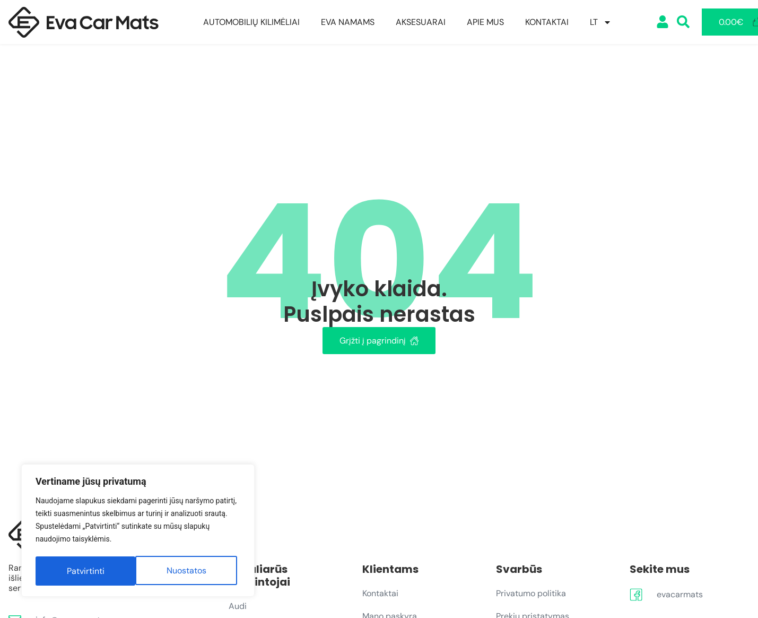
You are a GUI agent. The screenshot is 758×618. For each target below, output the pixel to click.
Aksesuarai (421, 22)
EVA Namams (347, 22)
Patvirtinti (191, 571)
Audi (238, 606)
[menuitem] (601, 22)
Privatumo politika (531, 593)
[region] (138, 532)
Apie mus (485, 22)
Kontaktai (547, 22)
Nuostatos (86, 571)
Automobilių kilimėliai (251, 22)
